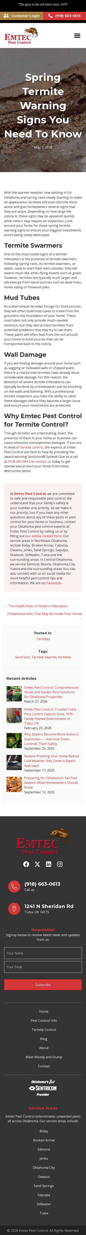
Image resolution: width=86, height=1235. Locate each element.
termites (64, 657)
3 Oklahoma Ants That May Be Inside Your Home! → (44, 616)
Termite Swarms (44, 657)
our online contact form (43, 536)
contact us (43, 461)
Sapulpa (44, 1195)
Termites (43, 639)
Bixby (44, 1131)
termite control (31, 447)
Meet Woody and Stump (44, 1057)
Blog (43, 1039)
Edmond (44, 1149)
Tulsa (44, 1213)
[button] (26, 864)
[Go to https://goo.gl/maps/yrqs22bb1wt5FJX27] (45, 909)
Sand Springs (44, 1186)
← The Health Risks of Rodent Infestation (35, 606)
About (44, 1048)
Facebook (53, 583)
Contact (44, 1066)
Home (43, 1011)
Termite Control (44, 1029)
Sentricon (22, 657)
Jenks (44, 1158)
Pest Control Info (44, 1020)
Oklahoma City (44, 1167)
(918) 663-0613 (19, 461)
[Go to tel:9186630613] (45, 886)
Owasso (44, 1176)
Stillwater (44, 1204)
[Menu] (77, 35)
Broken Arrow (44, 1140)
